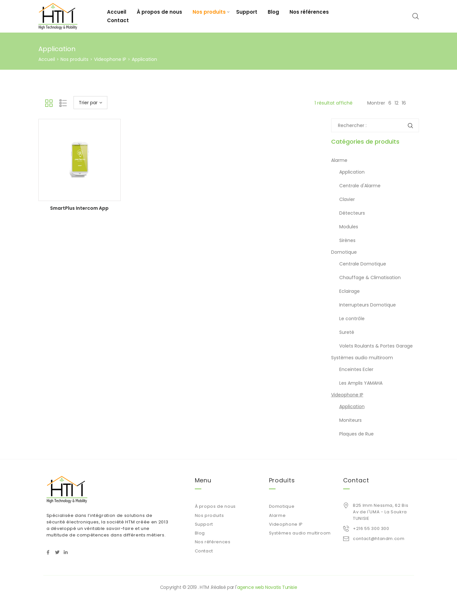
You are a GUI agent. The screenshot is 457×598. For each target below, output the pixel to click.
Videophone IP (110, 59)
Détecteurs (352, 213)
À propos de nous (159, 11)
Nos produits (209, 11)
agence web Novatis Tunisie (267, 587)
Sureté (346, 332)
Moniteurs (350, 420)
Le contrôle (352, 318)
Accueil (116, 11)
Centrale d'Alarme (360, 185)
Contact (118, 20)
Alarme (339, 160)
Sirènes (347, 240)
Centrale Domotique (362, 264)
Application (352, 172)
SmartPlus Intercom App (79, 208)
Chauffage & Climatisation (370, 277)
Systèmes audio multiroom (362, 357)
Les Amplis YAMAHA (361, 383)
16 (404, 103)
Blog (273, 11)
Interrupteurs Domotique (367, 305)
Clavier (347, 199)
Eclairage (349, 291)
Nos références (309, 11)
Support (246, 11)
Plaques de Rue (356, 434)
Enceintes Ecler (356, 369)
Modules (348, 226)
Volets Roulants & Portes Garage (376, 346)
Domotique (344, 252)
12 (396, 103)
